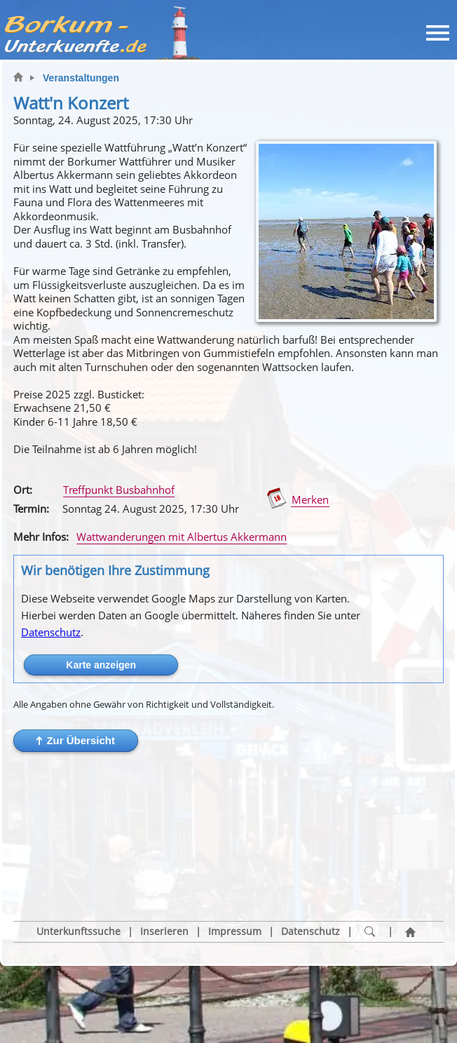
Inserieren (164, 868)
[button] (75, 740)
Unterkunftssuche (78, 868)
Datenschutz (51, 632)
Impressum (234, 868)
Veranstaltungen (81, 77)
